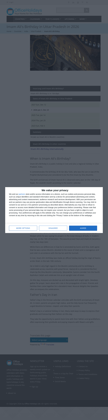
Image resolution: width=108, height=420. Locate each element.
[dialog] (54, 210)
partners (22, 194)
